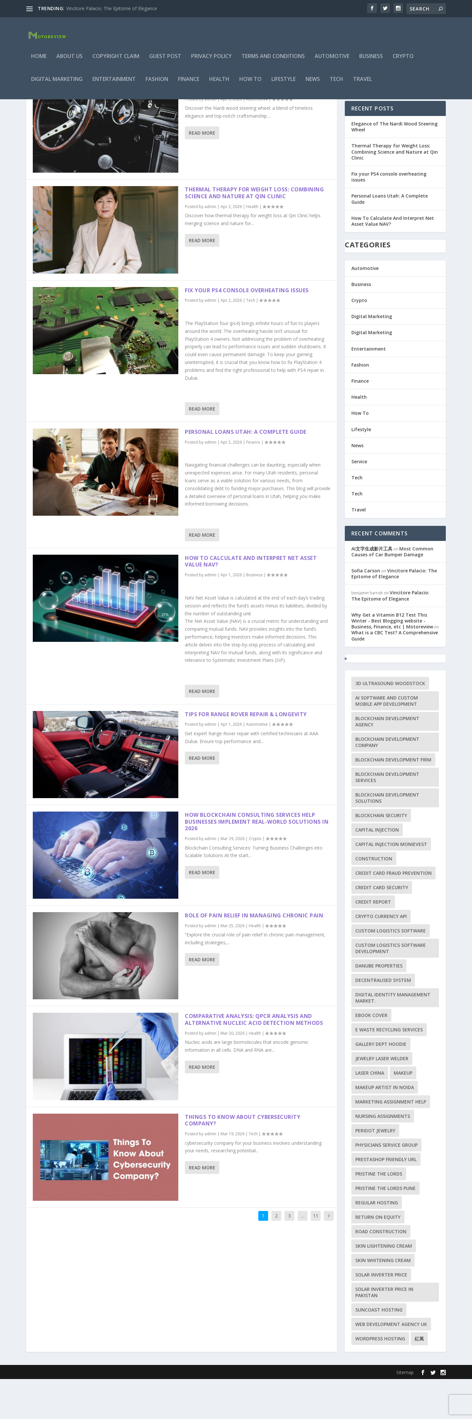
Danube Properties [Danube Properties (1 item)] (379, 1006)
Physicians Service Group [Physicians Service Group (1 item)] (386, 1185)
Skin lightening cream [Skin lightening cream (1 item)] (383, 1286)
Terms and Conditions (273, 61)
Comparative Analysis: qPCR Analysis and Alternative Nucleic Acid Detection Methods (254, 1059)
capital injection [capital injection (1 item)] (377, 870)
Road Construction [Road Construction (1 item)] (380, 1271)
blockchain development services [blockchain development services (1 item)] (387, 817)
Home (39, 61)
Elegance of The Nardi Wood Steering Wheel (251, 128)
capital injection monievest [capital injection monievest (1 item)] (391, 884)
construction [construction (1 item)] (373, 898)
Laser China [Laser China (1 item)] (369, 1113)
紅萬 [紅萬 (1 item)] (419, 1378)
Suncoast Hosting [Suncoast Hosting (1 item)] (379, 1350)
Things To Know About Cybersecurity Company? (242, 1160)
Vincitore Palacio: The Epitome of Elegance (111, 8)
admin (210, 139)
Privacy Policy (211, 61)
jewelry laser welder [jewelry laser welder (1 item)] (381, 1098)
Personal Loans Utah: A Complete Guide (245, 471)
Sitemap (405, 1412)
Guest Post (165, 61)
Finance (188, 84)
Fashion (157, 84)
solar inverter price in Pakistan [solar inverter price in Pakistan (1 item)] (384, 1332)
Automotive (332, 61)
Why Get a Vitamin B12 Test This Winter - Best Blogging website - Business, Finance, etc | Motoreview (392, 661)
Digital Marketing (57, 84)
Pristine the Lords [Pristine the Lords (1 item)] (378, 1214)
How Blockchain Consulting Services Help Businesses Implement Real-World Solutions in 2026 (256, 861)
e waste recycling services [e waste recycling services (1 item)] (389, 1069)
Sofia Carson (365, 610)
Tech (336, 84)
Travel (362, 84)
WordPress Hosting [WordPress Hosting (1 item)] (380, 1378)
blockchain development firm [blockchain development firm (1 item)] (393, 799)
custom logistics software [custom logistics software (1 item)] (390, 971)
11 (315, 1256)
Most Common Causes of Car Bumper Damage (392, 591)
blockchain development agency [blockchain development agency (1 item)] (387, 761)
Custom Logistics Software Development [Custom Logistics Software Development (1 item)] (390, 988)
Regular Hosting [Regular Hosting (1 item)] (376, 1242)
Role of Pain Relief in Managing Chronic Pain (254, 955)
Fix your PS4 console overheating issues (247, 330)
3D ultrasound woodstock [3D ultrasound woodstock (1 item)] (390, 723)
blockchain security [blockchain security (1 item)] (381, 855)
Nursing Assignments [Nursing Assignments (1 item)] (382, 1156)
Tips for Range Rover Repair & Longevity (246, 754)
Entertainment (114, 84)
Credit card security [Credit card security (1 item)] (381, 927)
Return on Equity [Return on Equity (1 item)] (378, 1257)
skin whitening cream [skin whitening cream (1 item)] (383, 1300)
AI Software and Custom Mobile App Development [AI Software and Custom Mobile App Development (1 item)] (386, 741)
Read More (202, 173)
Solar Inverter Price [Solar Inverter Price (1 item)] (381, 1315)
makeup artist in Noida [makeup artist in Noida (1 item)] (384, 1127)
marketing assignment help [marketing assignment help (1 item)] (390, 1142)
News (312, 84)
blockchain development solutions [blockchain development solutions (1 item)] (387, 838)
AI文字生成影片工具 (371, 588)
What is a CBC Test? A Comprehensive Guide (394, 675)
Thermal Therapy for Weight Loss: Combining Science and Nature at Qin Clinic (254, 233)
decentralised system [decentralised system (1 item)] (383, 1020)
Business (371, 61)
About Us (69, 61)
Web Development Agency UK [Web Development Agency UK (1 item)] (391, 1364)
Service (359, 501)
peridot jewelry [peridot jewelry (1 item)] (375, 1170)
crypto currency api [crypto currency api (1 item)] (381, 956)
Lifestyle (283, 84)
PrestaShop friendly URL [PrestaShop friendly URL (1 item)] (386, 1199)
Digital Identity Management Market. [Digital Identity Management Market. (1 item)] (392, 1037)
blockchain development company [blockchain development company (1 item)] (387, 782)
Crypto (403, 61)
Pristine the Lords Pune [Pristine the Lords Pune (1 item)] (385, 1228)
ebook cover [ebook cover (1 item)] (371, 1055)
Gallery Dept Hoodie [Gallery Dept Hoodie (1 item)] (380, 1084)
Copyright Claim (115, 61)
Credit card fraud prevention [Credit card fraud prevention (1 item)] (393, 913)
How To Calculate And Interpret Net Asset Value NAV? (251, 601)
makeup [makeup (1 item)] (403, 1113)
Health (219, 84)
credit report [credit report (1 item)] (373, 942)
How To (250, 84)
